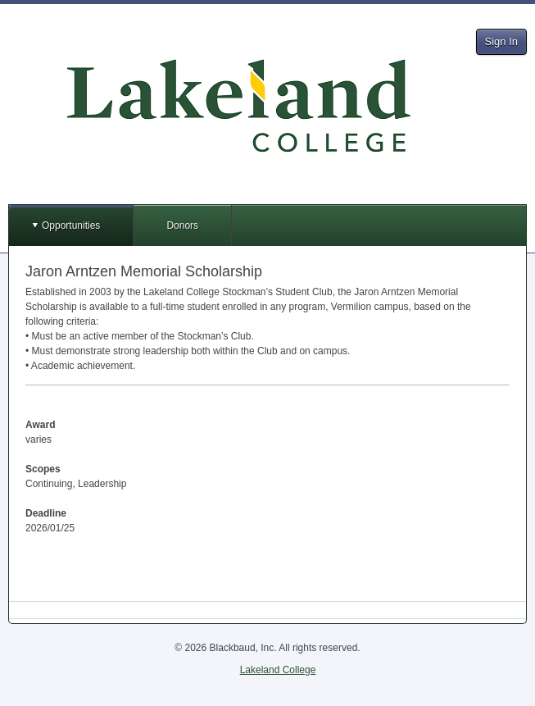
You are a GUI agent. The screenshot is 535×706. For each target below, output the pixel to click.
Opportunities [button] (71, 225)
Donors (182, 225)
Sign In (501, 41)
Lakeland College (278, 670)
